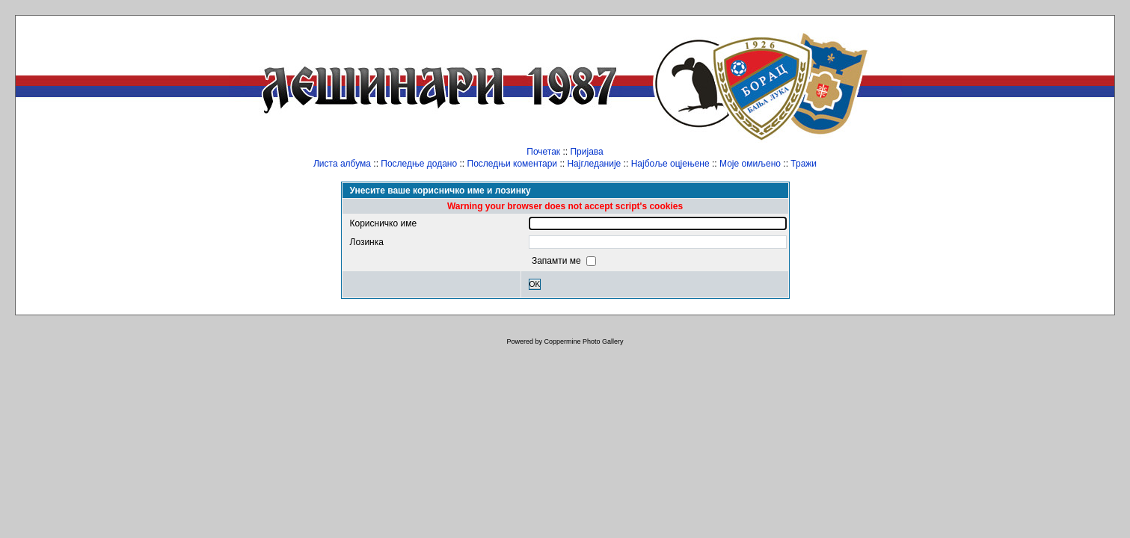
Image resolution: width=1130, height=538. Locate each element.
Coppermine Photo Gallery (583, 341)
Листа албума (342, 163)
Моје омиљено (750, 163)
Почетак (543, 151)
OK (535, 284)
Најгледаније (594, 163)
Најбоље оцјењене (670, 163)
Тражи (803, 163)
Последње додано (419, 163)
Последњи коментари (512, 163)
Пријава (586, 151)
